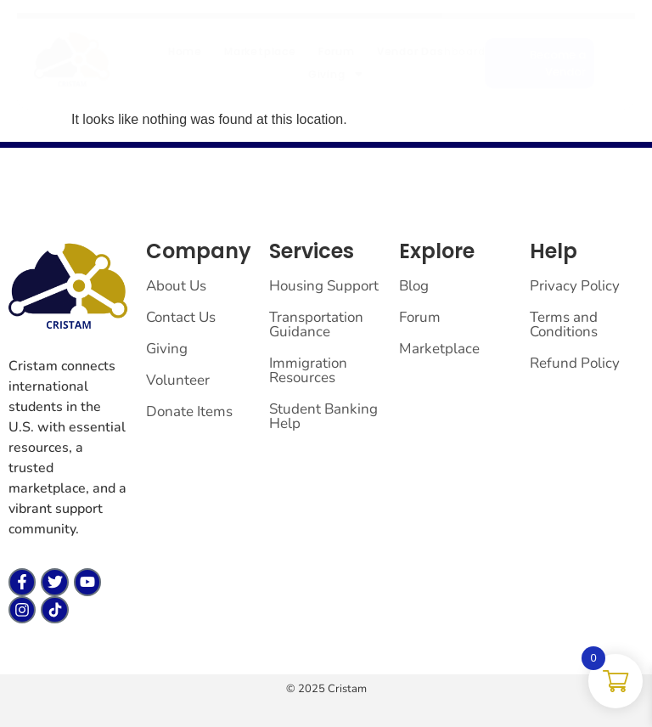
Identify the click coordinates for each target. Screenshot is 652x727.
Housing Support (324, 286)
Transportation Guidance (316, 324)
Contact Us (181, 317)
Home (185, 51)
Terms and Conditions (564, 324)
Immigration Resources (308, 370)
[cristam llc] (72, 60)
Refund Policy (575, 363)
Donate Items (189, 411)
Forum (336, 51)
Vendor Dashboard (431, 51)
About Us (176, 286)
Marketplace (260, 51)
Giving (332, 74)
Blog (414, 286)
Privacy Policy (575, 286)
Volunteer (178, 380)
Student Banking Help (323, 416)
